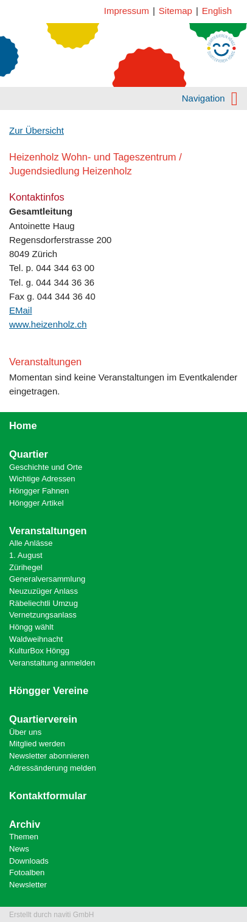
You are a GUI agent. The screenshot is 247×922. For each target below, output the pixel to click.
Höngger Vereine (48, 690)
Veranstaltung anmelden (52, 662)
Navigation (210, 98)
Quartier (28, 454)
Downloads (29, 860)
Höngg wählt (31, 626)
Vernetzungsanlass (43, 614)
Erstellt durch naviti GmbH (51, 914)
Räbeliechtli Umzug (43, 603)
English (217, 10)
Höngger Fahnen (39, 490)
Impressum (126, 10)
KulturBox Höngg (39, 650)
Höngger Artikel (36, 502)
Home (23, 425)
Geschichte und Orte (45, 467)
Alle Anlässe (30, 543)
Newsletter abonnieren (49, 755)
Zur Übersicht (36, 130)
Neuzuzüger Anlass (43, 591)
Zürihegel (26, 567)
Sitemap (175, 10)
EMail (20, 310)
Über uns (25, 732)
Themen (23, 836)
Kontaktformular (48, 795)
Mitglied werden (37, 743)
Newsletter (28, 884)
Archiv (24, 824)
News (19, 848)
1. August (26, 555)
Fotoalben (26, 872)
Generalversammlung (47, 578)
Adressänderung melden (52, 767)
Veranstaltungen (48, 530)
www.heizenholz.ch (48, 324)
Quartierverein (43, 719)
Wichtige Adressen (42, 478)
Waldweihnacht (36, 639)
